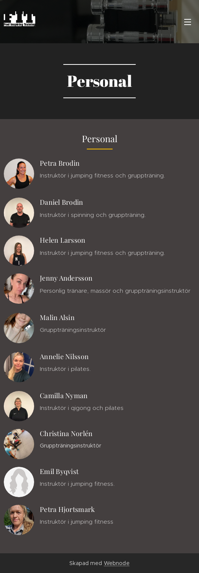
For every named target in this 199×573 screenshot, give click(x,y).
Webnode (117, 563)
